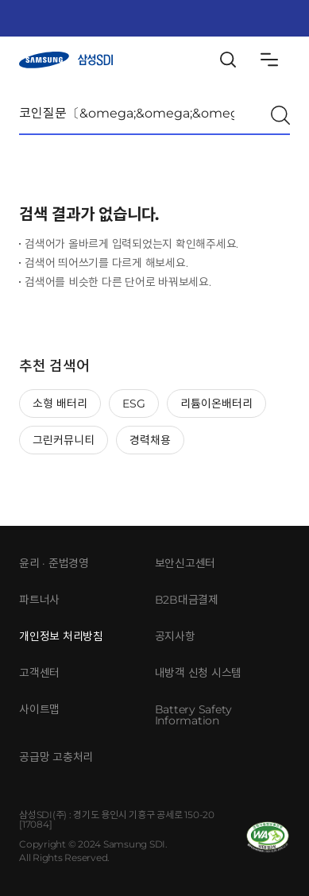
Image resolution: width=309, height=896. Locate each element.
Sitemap (269, 59)
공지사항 (175, 636)
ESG (133, 403)
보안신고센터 (185, 563)
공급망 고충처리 (56, 757)
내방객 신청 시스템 (198, 672)
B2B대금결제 (186, 599)
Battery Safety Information (194, 715)
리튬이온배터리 (216, 403)
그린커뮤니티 (64, 440)
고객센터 (39, 672)
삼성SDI (66, 60)
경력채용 (150, 440)
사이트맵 (39, 709)
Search (228, 59)
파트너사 (39, 599)
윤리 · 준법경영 (54, 563)
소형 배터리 (60, 403)
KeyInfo (254, 18)
